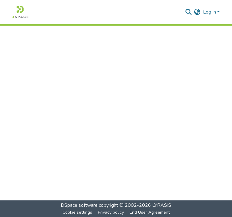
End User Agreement (150, 212)
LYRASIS (161, 205)
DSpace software (79, 205)
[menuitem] (197, 12)
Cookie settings (77, 212)
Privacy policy (111, 212)
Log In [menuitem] (209, 12)
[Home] (20, 12)
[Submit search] (188, 12)
